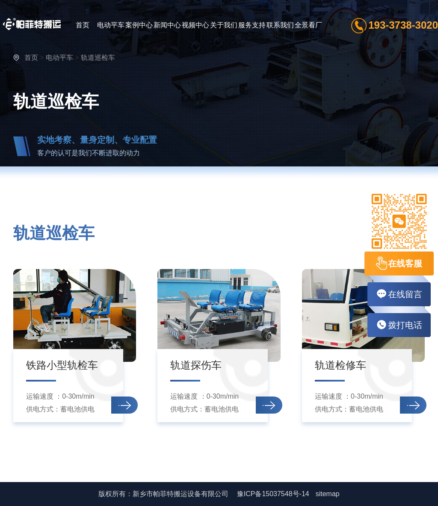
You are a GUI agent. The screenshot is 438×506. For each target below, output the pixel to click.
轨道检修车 (340, 365)
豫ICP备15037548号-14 (273, 493)
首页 (82, 25)
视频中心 (195, 25)
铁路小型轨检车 (62, 365)
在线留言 (399, 294)
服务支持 (252, 25)
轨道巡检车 (98, 57)
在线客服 (399, 263)
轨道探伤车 (196, 365)
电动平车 (110, 25)
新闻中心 (167, 25)
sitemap (328, 493)
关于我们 (223, 25)
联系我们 (280, 25)
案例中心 (139, 25)
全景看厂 (308, 25)
